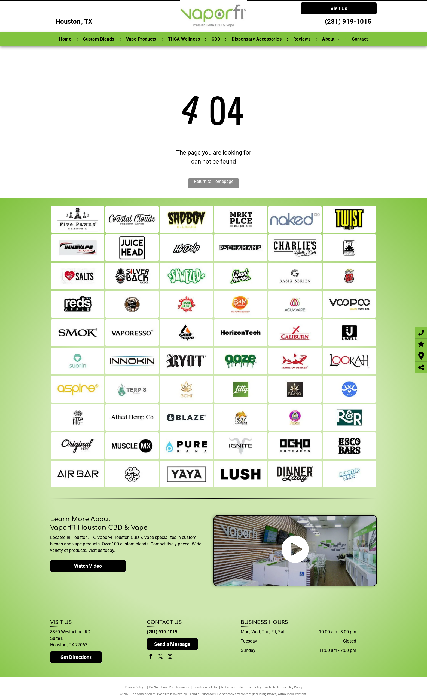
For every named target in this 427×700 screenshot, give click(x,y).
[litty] (240, 389)
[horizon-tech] (240, 332)
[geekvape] (186, 332)
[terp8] (131, 389)
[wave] (349, 389)
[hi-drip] (186, 247)
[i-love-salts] (77, 276)
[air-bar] (77, 474)
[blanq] (294, 389)
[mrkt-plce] (240, 219)
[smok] (77, 332)
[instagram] (169, 657)
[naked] (294, 219)
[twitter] (160, 657)
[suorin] (77, 360)
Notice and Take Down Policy (241, 687)
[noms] (186, 304)
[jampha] (294, 417)
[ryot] (186, 360)
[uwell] (349, 332)
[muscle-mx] (131, 445)
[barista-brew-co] (131, 304)
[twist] (349, 219)
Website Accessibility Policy (283, 687)
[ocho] (294, 445)
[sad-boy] (186, 219)
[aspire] (77, 389)
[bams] (240, 304)
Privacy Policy (134, 687)
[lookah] (349, 360)
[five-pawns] (77, 219)
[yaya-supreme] (186, 474)
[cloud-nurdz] (240, 276)
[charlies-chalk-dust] (294, 247)
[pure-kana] (186, 445)
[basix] (294, 276)
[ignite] (240, 445)
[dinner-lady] (294, 474)
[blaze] (186, 417)
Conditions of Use (205, 687)
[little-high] (77, 417)
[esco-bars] (349, 445)
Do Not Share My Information (169, 687)
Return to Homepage (213, 181)
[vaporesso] (131, 332)
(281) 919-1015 (348, 21)
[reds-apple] (77, 304)
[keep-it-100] (349, 276)
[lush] (240, 474)
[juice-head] (131, 247)
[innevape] (77, 247)
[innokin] (131, 360)
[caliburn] (294, 332)
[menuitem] (66, 39)
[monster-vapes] (349, 247)
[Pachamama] (240, 247)
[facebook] (150, 657)
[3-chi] (186, 389)
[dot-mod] (131, 474)
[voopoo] (349, 304)
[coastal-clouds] (131, 219)
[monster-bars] (349, 474)
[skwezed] (186, 276)
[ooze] (240, 360)
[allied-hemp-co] (131, 417)
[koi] (240, 417)
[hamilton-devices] (294, 360)
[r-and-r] (349, 417)
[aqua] (294, 304)
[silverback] (131, 276)
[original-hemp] (77, 445)
